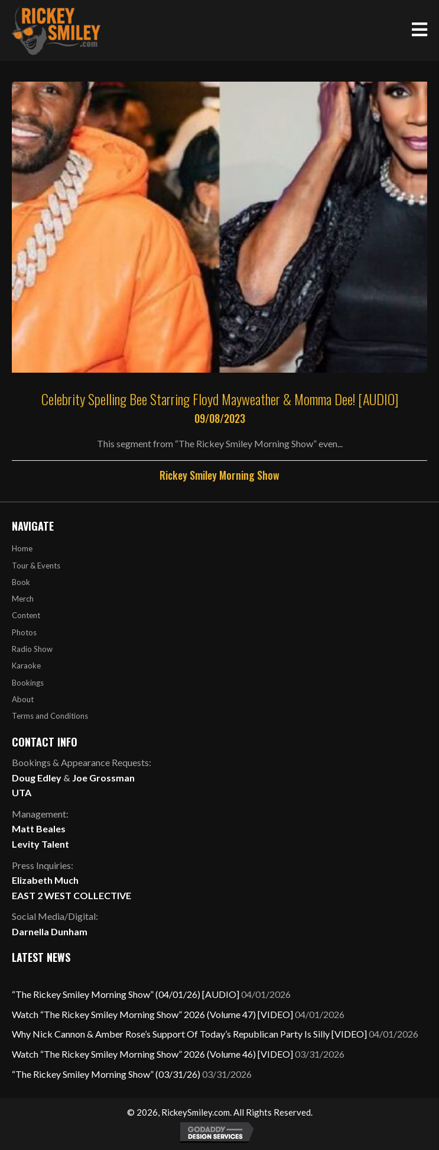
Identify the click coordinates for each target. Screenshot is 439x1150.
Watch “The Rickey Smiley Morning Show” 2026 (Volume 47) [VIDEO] (152, 1014)
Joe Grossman (103, 777)
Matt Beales (39, 828)
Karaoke (26, 665)
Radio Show (32, 649)
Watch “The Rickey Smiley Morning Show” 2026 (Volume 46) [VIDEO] (152, 1053)
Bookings (28, 682)
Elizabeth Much (45, 880)
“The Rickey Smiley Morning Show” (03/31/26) (106, 1074)
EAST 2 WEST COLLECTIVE (71, 895)
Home (22, 548)
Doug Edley (36, 777)
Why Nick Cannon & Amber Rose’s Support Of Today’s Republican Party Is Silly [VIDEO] (189, 1033)
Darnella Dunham (49, 931)
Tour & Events (36, 565)
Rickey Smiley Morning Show (219, 475)
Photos (24, 632)
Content (26, 615)
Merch (23, 598)
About (23, 699)
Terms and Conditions (50, 716)
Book (21, 582)
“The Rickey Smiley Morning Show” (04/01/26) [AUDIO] (125, 994)
